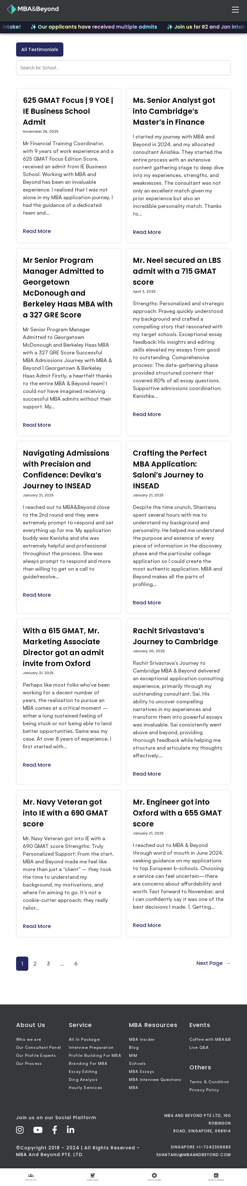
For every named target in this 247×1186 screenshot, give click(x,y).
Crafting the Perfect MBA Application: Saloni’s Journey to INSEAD (170, 469)
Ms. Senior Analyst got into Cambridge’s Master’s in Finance (174, 111)
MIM (133, 1055)
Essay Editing (83, 1071)
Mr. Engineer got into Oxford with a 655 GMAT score (177, 813)
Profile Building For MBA (95, 1055)
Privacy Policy (204, 1089)
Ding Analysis (83, 1079)
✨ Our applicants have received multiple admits (96, 26)
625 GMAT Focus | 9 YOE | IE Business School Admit (68, 111)
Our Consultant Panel (38, 1047)
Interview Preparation (91, 1047)
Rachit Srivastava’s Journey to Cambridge (175, 636)
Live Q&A (199, 1047)
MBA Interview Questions (155, 1079)
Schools (137, 1063)
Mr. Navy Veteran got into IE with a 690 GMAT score (65, 813)
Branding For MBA (88, 1063)
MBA (134, 1087)
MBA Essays (141, 1071)
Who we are (28, 1039)
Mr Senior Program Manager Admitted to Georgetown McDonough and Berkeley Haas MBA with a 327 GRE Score (68, 287)
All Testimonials (39, 49)
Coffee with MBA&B (210, 1039)
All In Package (84, 1039)
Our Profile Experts (36, 1055)
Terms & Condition (209, 1081)
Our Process (29, 1063)
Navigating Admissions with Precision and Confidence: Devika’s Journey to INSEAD (66, 469)
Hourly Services (85, 1087)
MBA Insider (142, 1039)
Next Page (214, 963)
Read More (37, 231)
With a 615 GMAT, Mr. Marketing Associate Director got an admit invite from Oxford (63, 647)
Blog (134, 1047)
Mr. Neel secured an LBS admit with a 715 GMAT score (177, 271)
